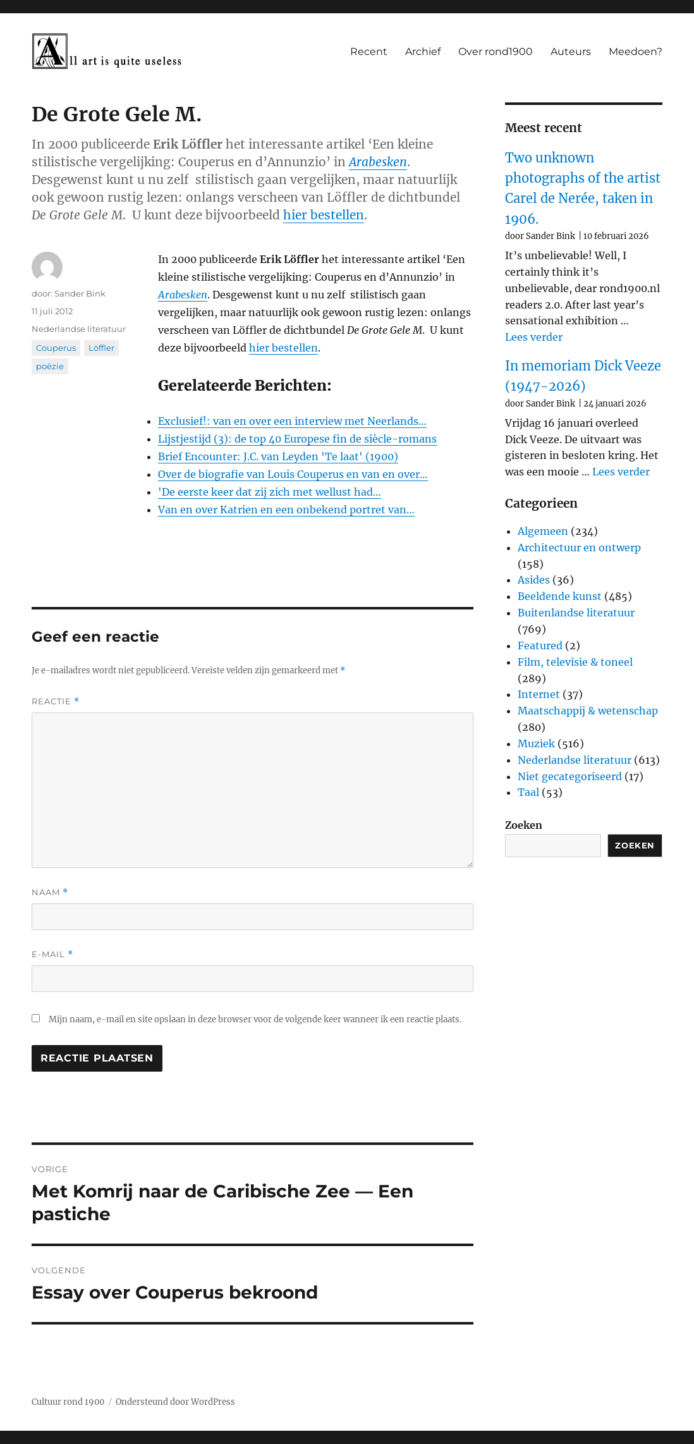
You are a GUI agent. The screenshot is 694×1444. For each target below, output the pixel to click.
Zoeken (523, 825)
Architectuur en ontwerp (579, 547)
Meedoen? (635, 52)
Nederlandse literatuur (79, 329)
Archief (423, 52)
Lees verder (534, 337)
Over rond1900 (495, 52)
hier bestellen (323, 215)
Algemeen (543, 531)
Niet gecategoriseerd (570, 776)
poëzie (50, 366)
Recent (368, 52)
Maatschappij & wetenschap (588, 710)
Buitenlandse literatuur (576, 612)
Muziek (536, 743)
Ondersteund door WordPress (175, 1402)
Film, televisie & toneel (575, 662)
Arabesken (378, 161)
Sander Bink (80, 293)
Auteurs (571, 52)
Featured (540, 645)
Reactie (56, 701)
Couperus (56, 348)
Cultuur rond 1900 (68, 1402)
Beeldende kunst (560, 596)
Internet (539, 694)
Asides (534, 579)
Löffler (101, 348)
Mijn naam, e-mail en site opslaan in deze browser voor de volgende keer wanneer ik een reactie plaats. (255, 1019)
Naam (50, 892)
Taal (528, 792)
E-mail (52, 954)
